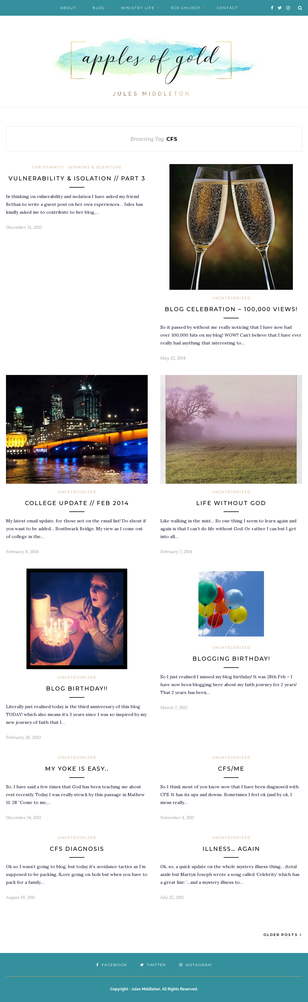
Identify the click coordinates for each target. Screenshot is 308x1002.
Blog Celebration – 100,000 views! (231, 309)
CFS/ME (231, 768)
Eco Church (186, 8)
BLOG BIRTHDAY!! (77, 688)
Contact (227, 8)
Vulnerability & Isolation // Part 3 (77, 178)
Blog (99, 8)
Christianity (48, 167)
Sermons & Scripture (95, 167)
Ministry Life (138, 8)
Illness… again (231, 848)
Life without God (231, 503)
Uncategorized (231, 298)
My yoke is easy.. (77, 768)
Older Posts (282, 935)
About (68, 8)
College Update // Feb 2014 (77, 503)
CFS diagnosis (77, 848)
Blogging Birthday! (231, 658)
